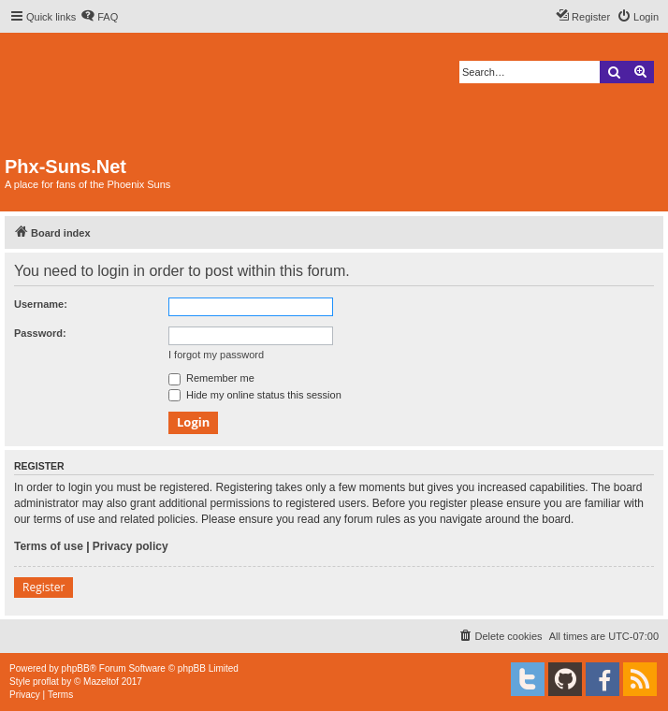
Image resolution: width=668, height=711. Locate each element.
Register (43, 587)
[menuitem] (99, 17)
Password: (40, 333)
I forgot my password (216, 354)
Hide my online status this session (254, 394)
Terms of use (48, 546)
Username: (40, 304)
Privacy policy (130, 546)
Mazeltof (101, 681)
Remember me (211, 378)
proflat (46, 681)
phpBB (76, 668)
